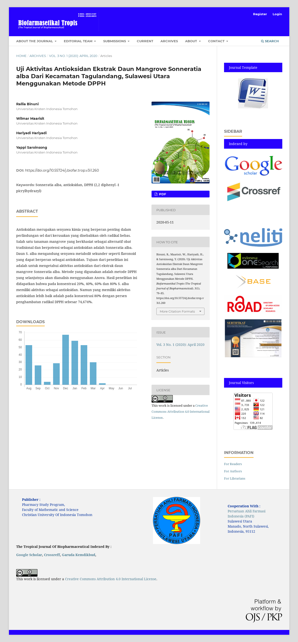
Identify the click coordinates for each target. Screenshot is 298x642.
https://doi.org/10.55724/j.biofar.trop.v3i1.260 (62, 170)
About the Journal (35, 41)
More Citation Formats (177, 311)
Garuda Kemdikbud (78, 554)
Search (270, 41)
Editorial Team (78, 41)
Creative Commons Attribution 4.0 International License (181, 411)
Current (145, 41)
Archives (169, 41)
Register (260, 14)
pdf (162, 194)
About (191, 41)
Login (277, 14)
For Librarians (234, 478)
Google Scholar (29, 554)
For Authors (233, 471)
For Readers (233, 464)
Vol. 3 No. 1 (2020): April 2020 (73, 56)
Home (21, 56)
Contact (216, 41)
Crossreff (52, 554)
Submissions (115, 41)
